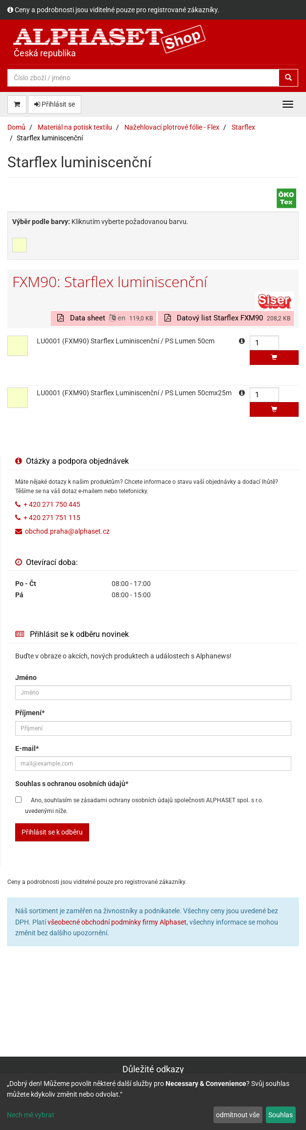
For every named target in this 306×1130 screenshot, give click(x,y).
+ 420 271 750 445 (52, 504)
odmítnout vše (237, 1115)
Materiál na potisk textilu (75, 127)
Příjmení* (30, 713)
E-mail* (27, 748)
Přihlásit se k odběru (52, 832)
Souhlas (280, 1115)
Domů (16, 127)
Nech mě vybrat (30, 1115)
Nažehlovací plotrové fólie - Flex (171, 127)
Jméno (26, 677)
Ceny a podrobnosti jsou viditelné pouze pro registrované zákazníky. (117, 10)
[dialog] (153, 1101)
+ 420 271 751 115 (52, 517)
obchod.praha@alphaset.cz (67, 531)
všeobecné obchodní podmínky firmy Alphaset (117, 922)
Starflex (243, 127)
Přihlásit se (54, 104)
